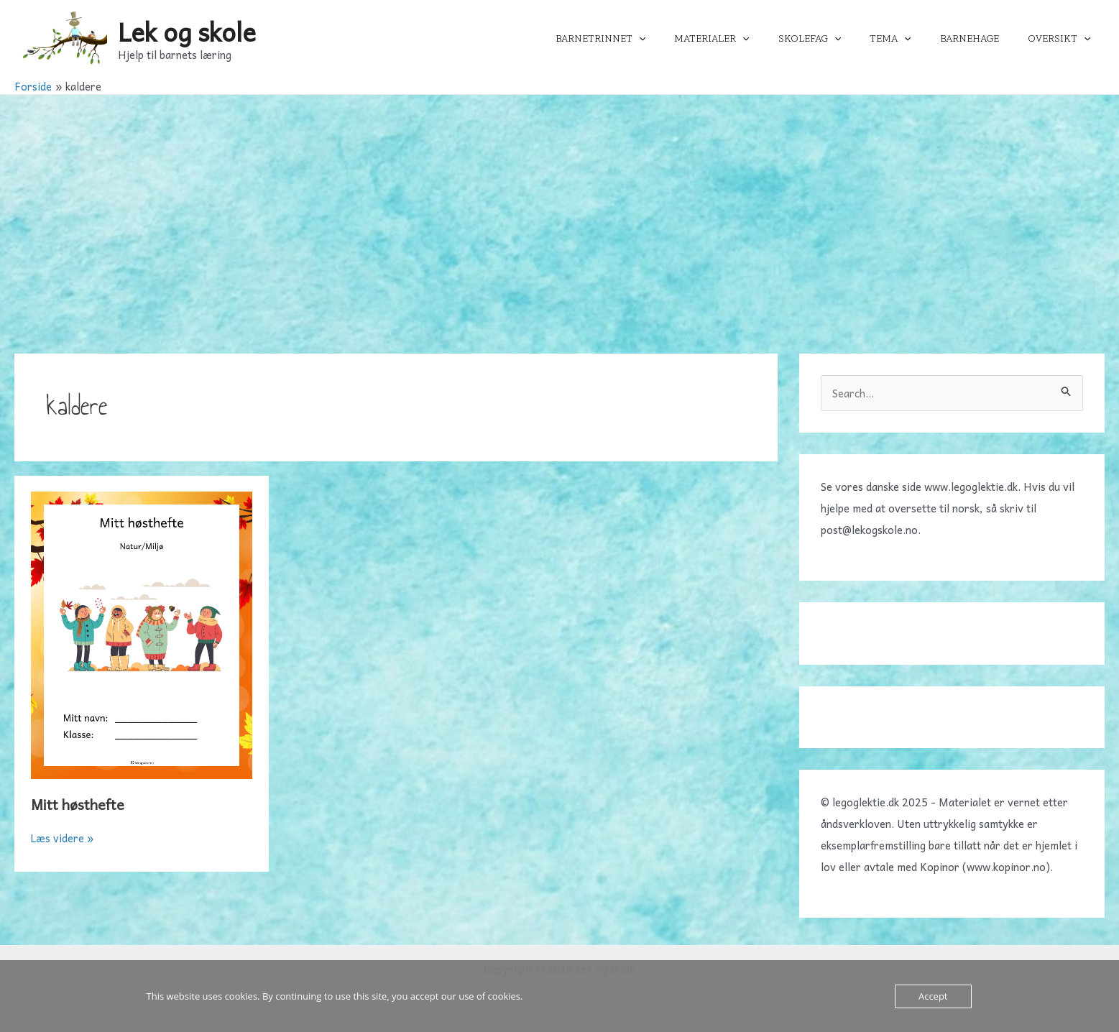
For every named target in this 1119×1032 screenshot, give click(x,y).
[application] (686, 39)
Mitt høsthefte (78, 804)
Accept (933, 996)
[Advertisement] (560, 202)
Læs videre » (63, 838)
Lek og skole (187, 31)
